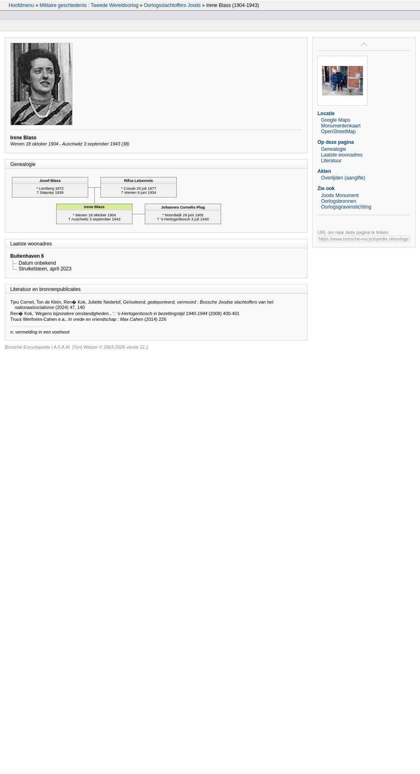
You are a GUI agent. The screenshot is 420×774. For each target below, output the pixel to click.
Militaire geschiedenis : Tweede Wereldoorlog (88, 5)
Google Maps (335, 120)
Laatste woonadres (341, 155)
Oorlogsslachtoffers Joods (172, 5)
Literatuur (331, 160)
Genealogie (333, 149)
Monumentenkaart (341, 126)
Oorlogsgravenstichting (346, 207)
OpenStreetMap (338, 131)
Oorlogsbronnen (338, 201)
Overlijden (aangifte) (343, 178)
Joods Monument (339, 195)
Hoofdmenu (21, 5)
